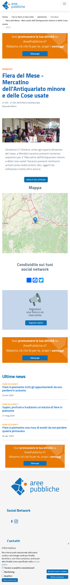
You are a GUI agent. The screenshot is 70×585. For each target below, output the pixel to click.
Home (5, 16)
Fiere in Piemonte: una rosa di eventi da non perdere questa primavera (34, 429)
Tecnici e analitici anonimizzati (19, 567)
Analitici (8, 575)
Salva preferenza (10, 580)
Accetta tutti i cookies (57, 571)
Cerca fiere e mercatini (23, 16)
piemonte (42, 16)
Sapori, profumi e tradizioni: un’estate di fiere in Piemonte (32, 409)
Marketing (9, 571)
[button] (35, 220)
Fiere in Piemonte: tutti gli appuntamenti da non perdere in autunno (32, 389)
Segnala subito (36, 322)
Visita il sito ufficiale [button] (36, 179)
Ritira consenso (57, 577)
